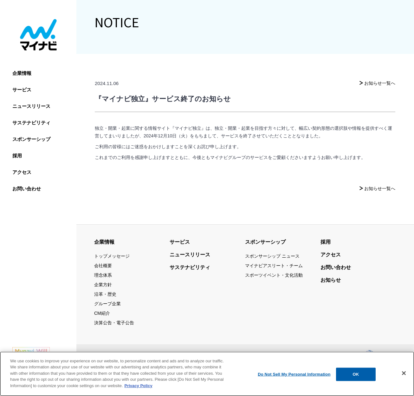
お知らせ (330, 280)
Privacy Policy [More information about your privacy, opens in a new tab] (138, 389)
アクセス (21, 172)
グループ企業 (107, 303)
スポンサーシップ (31, 139)
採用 (17, 155)
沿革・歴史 (105, 294)
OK (356, 378)
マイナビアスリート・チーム (274, 265)
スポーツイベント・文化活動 (274, 275)
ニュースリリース (31, 106)
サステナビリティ (31, 122)
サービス (21, 89)
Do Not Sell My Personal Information (294, 378)
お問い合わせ (26, 188)
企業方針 (103, 284)
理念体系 (103, 275)
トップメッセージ (112, 256)
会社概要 (103, 265)
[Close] (404, 377)
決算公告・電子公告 (114, 322)
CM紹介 (102, 313)
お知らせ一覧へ (379, 83)
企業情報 (21, 73)
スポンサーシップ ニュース (272, 256)
